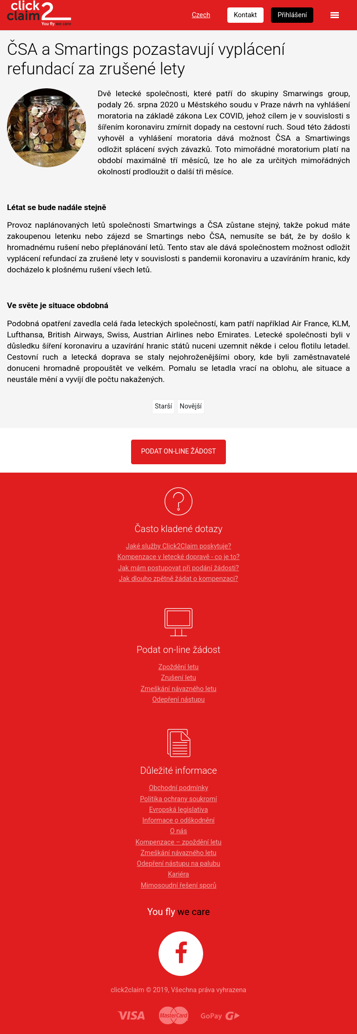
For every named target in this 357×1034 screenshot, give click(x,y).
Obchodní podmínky (178, 788)
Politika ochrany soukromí (178, 799)
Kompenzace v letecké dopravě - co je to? (179, 557)
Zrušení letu (178, 678)
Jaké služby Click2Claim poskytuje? (178, 546)
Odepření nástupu (178, 700)
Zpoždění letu (178, 667)
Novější (191, 406)
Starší (163, 406)
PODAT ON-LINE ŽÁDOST (178, 451)
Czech (201, 15)
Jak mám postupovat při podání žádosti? (178, 568)
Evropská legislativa (178, 810)
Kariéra (178, 874)
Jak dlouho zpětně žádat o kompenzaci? (178, 579)
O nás (178, 831)
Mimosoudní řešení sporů (179, 885)
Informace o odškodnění (178, 820)
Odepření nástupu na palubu (178, 864)
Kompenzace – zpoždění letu (179, 842)
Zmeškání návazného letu (178, 689)
